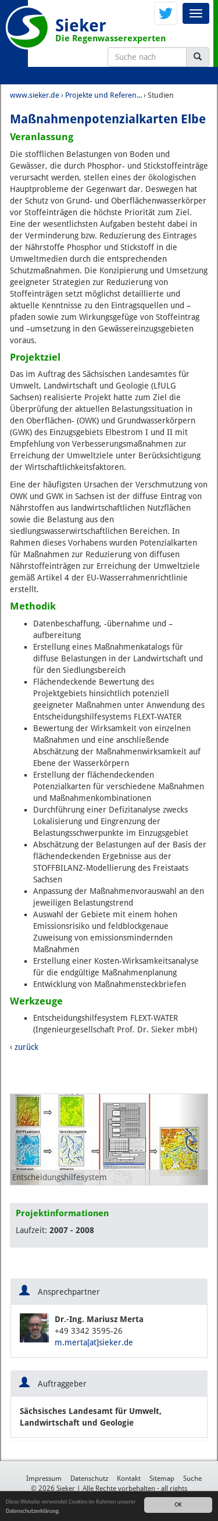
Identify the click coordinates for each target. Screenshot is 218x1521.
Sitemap (161, 1478)
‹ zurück (24, 1047)
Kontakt (129, 1478)
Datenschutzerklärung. (33, 1511)
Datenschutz (89, 1478)
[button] (25, 1139)
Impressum (44, 1478)
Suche (192, 1478)
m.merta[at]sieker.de (94, 1342)
